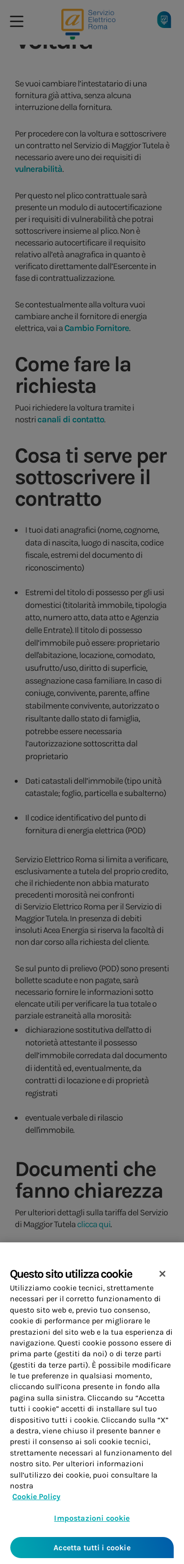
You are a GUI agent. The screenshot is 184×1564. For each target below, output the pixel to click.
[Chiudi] (162, 1279)
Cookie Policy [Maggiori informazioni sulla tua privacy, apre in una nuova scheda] (36, 1502)
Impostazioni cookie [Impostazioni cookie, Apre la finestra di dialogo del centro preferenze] (92, 1523)
